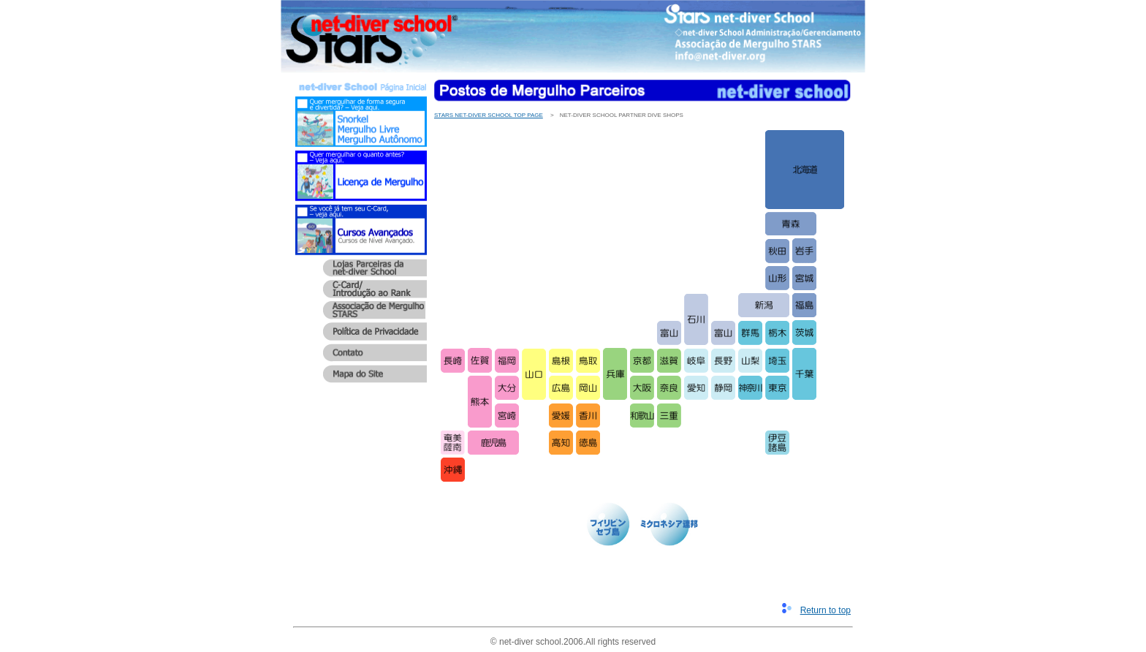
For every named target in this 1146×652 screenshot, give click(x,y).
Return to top (825, 610)
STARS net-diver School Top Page (488, 115)
